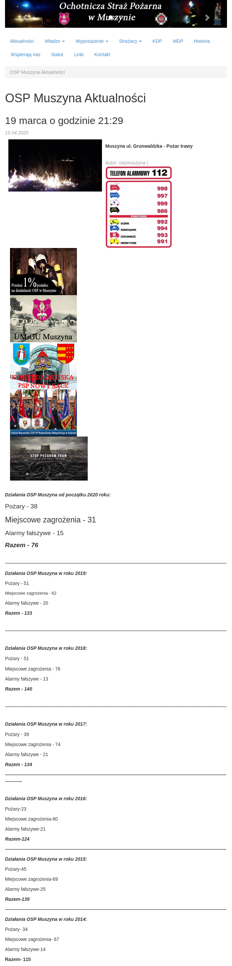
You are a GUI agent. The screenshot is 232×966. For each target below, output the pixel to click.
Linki (79, 54)
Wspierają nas (25, 54)
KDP (157, 41)
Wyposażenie (92, 41)
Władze (55, 41)
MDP (178, 41)
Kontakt (102, 54)
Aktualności (22, 41)
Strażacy (130, 41)
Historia (202, 41)
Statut (57, 54)
